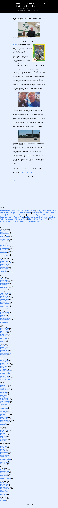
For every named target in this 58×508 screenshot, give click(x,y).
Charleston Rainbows (5, 413)
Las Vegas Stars (3, 265)
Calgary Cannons (4, 261)
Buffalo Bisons (3, 230)
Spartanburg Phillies (4, 423)
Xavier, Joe (9, 221)
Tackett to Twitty (21, 219)
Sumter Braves (3, 424)
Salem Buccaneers (4, 354)
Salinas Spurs (3, 335)
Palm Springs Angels (4, 331)
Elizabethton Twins (4, 485)
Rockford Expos (4, 398)
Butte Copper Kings (4, 471)
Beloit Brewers (3, 386)
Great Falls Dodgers (4, 474)
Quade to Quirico (41, 217)
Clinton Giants (3, 391)
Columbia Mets (3, 411)
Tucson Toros (3, 271)
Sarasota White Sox (4, 375)
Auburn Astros (3, 445)
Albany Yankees (3, 279)
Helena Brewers (3, 475)
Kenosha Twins (3, 392)
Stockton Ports (3, 340)
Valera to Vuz (43, 219)
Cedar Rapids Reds (4, 389)
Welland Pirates (3, 464)
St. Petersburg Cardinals (5, 373)
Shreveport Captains (4, 319)
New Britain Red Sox (4, 286)
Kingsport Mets (3, 490)
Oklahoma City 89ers (5, 239)
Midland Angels (3, 316)
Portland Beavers (4, 268)
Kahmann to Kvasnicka (18, 215)
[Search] (44, 3)
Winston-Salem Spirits (5, 356)
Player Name (23, 10)
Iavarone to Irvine (48, 213)
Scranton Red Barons (5, 246)
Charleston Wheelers (4, 414)
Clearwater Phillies (4, 362)
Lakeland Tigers (3, 366)
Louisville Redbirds (4, 236)
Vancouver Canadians (5, 273)
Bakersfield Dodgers (4, 328)
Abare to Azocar (5, 210)
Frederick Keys (3, 347)
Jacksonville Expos (4, 302)
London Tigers (3, 284)
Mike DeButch (15, 44)
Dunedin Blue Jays (4, 363)
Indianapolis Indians (4, 233)
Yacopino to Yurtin (20, 221)
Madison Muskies (4, 394)
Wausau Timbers (4, 404)
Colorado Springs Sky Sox (6, 262)
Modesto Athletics (4, 330)
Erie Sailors (2, 449)
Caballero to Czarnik (28, 210)
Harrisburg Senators (4, 283)
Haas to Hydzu (37, 213)
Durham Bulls (3, 346)
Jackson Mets (3, 315)
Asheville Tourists (4, 408)
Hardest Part (37, 41)
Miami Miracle (3, 367)
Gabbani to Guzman (24, 213)
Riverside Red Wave (4, 334)
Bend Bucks (3, 432)
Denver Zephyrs (3, 232)
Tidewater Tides (3, 254)
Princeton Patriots (4, 493)
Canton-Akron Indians (5, 280)
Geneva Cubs (3, 450)
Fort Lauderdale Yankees (5, 364)
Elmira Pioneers (3, 448)
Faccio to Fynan (11, 213)
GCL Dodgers (3, 499)
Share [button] (14, 180)
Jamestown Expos (4, 453)
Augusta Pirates (3, 410)
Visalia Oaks (2, 341)
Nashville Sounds (4, 238)
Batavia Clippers (3, 446)
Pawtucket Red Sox (4, 248)
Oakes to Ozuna (18, 217)
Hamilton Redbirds (4, 452)
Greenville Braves (4, 300)
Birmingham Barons (4, 295)
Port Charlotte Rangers (5, 370)
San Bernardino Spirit (5, 337)
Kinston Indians (3, 348)
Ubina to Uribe (33, 219)
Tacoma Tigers (3, 270)
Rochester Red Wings (5, 251)
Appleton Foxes (3, 385)
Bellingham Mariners (4, 430)
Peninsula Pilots (3, 351)
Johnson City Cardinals (5, 488)
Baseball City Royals (4, 360)
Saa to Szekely (9, 219)
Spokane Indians (4, 439)
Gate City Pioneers (4, 472)
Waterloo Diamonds (4, 402)
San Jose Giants (3, 338)
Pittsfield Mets (3, 458)
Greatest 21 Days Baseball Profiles (25, 4)
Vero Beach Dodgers (4, 376)
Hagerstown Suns (4, 281)
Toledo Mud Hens (4, 255)
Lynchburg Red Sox (4, 350)
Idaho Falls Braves (4, 477)
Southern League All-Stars (6, 293)
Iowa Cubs (2, 235)
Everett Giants (3, 436)
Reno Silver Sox (3, 332)
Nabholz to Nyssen (6, 217)
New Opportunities (19, 41)
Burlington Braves (4, 388)
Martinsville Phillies (4, 491)
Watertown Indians (4, 462)
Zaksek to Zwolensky (34, 221)
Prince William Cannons (5, 353)
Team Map (35, 10)
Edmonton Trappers (4, 264)
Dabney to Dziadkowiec (44, 210)
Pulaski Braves (3, 494)
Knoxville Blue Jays (4, 303)
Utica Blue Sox (3, 461)
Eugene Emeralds (4, 434)
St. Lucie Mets (3, 372)
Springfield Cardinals (5, 401)
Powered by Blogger (29, 504)
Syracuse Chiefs (3, 252)
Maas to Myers (48, 215)
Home (17, 10)
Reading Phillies (3, 287)
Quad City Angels (4, 397)
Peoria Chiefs (3, 395)
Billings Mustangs (4, 469)
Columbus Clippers (4, 245)
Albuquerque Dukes (4, 260)
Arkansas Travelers (4, 312)
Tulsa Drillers (3, 321)
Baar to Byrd (16, 210)
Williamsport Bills (4, 289)
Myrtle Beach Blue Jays (5, 420)
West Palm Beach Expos (5, 378)
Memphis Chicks (4, 306)
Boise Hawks (3, 433)
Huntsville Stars (3, 305)
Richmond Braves (4, 249)
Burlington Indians (4, 484)
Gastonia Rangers (4, 417)
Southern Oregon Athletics (6, 437)
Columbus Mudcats (4, 299)
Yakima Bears (3, 440)
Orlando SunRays (4, 308)
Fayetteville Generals (4, 416)
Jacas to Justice (5, 215)
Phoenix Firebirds (4, 267)
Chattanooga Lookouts (5, 297)
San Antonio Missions (5, 318)
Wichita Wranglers (4, 322)
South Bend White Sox (5, 399)
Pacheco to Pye (30, 217)
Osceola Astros (3, 369)
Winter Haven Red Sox (5, 379)
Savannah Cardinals (4, 421)
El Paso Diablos (3, 313)
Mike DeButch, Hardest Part (26, 173)
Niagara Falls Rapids (4, 455)
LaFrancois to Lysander (34, 215)
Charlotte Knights (4, 296)
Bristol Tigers (3, 483)
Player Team (29, 10)
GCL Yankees (3, 500)
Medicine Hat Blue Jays (5, 478)
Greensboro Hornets (4, 418)
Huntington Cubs (4, 487)
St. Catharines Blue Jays (5, 459)
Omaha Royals (3, 241)
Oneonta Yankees (4, 456)
